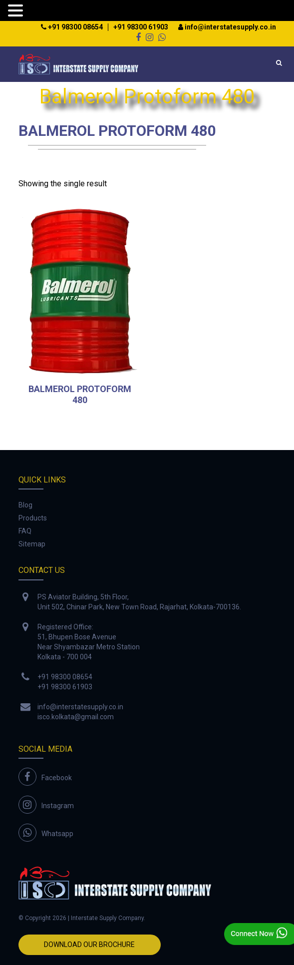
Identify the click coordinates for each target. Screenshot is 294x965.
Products (32, 518)
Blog (25, 505)
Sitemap (31, 544)
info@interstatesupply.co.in (227, 27)
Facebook (56, 778)
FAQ (24, 531)
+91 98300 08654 (72, 27)
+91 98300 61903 (140, 27)
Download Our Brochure (89, 945)
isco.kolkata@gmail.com (75, 717)
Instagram (57, 806)
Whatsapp (57, 834)
